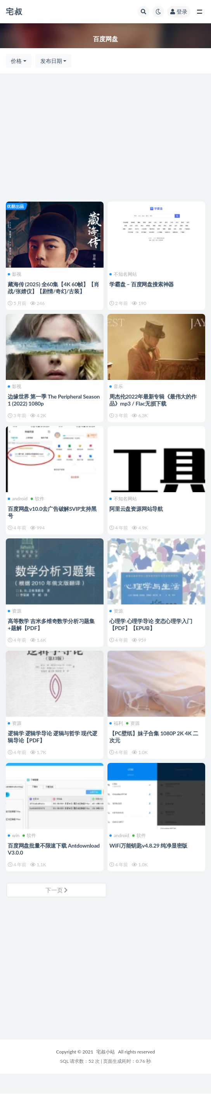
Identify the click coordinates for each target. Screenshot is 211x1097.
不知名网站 (123, 274)
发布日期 (51, 60)
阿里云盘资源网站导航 (136, 508)
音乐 (116, 386)
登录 (178, 11)
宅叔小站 (105, 1052)
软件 (37, 498)
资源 (14, 611)
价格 (16, 60)
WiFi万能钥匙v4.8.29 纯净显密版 (148, 845)
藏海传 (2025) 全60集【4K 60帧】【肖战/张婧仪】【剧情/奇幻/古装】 (53, 287)
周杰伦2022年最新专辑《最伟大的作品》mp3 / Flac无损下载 (153, 400)
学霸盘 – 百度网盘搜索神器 (141, 284)
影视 (14, 274)
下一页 (56, 889)
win (13, 835)
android (18, 498)
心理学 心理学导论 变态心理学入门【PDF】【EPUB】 (150, 624)
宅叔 (14, 11)
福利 (116, 723)
